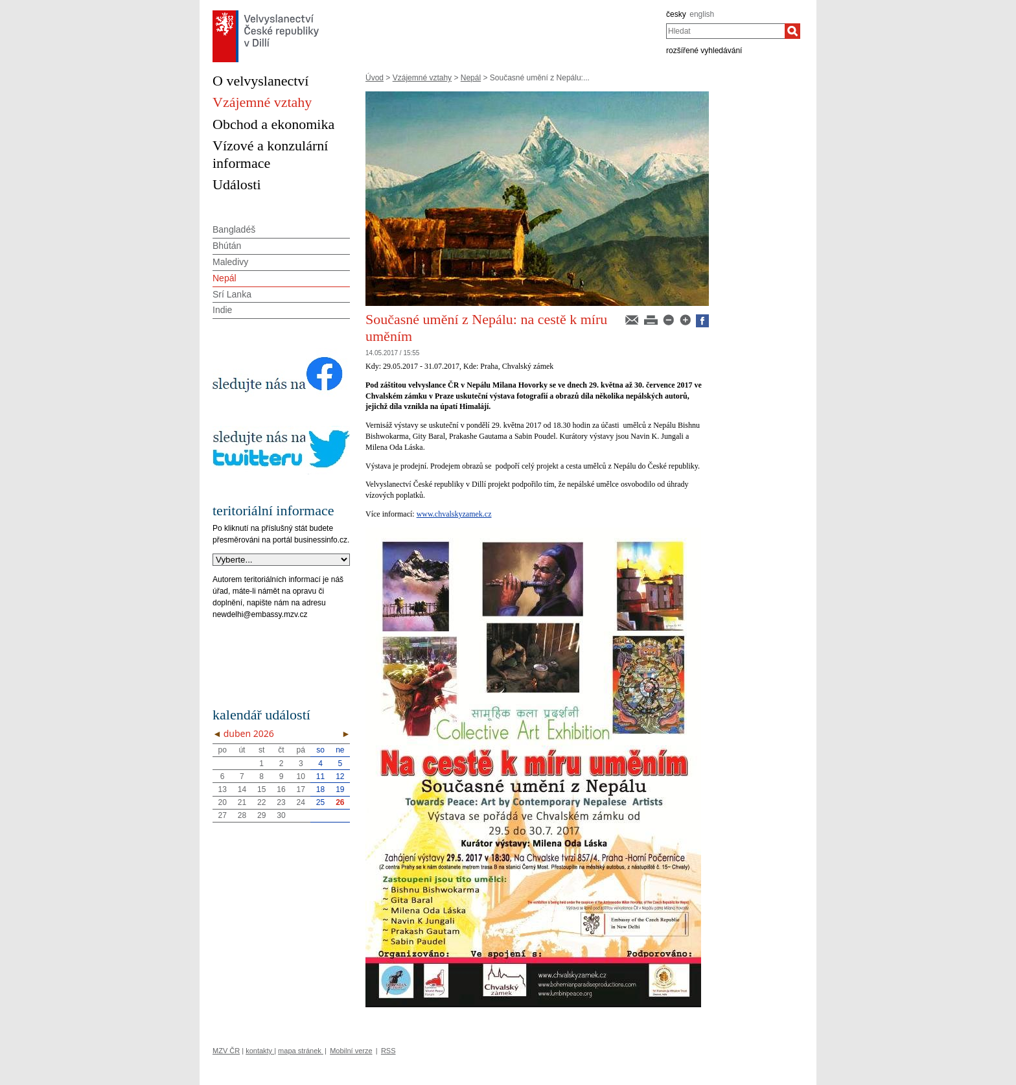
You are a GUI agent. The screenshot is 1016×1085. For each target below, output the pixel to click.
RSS (388, 1051)
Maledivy (230, 262)
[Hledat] (792, 31)
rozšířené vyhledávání (704, 50)
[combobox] (725, 31)
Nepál (471, 77)
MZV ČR (226, 1051)
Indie (222, 310)
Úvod (374, 77)
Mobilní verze (351, 1051)
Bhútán (227, 245)
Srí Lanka (232, 294)
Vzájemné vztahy (422, 77)
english (701, 14)
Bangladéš (234, 229)
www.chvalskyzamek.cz (454, 514)
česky (676, 14)
